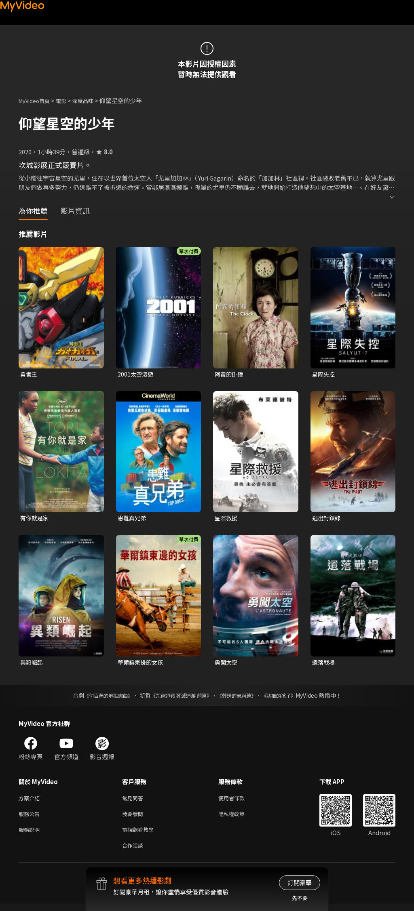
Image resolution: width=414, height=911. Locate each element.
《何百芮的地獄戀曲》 (97, 698)
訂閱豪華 (299, 882)
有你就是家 (35, 519)
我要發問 (134, 818)
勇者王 (29, 374)
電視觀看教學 (140, 835)
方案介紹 (31, 801)
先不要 (300, 898)
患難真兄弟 (133, 519)
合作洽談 (134, 852)
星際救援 (227, 519)
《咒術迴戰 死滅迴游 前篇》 (179, 698)
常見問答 (134, 801)
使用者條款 (238, 801)
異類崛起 (32, 664)
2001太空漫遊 (136, 374)
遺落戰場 (324, 664)
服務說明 (31, 835)
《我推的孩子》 (290, 698)
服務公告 (31, 818)
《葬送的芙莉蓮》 (242, 698)
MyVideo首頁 (37, 100)
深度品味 (92, 100)
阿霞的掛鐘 (230, 374)
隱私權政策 (238, 818)
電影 (67, 100)
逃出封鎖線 (327, 519)
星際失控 (324, 374)
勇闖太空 (227, 664)
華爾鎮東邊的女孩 (142, 664)
